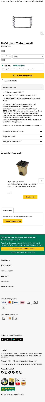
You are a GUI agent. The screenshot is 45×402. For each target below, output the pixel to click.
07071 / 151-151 (31, 355)
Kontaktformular (25, 361)
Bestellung (5, 260)
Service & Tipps (7, 271)
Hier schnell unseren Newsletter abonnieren (22, 249)
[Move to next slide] (41, 180)
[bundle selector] (28, 56)
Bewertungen (7, 210)
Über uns (5, 276)
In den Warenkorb (22, 75)
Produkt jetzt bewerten (13, 221)
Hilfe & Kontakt (6, 265)
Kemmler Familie (7, 287)
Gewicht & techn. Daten (13, 131)
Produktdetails (9, 87)
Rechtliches (6, 281)
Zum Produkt (30, 197)
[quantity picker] (6, 56)
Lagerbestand (9, 136)
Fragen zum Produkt (12, 141)
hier (40, 364)
